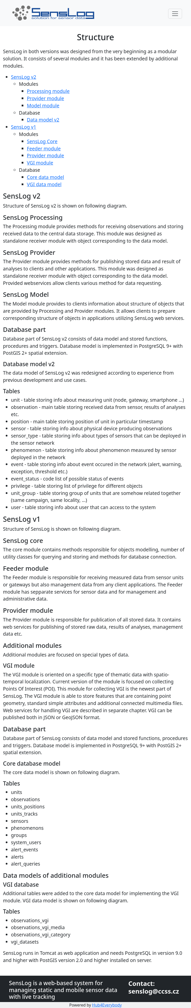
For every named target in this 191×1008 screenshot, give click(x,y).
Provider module (45, 98)
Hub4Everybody (107, 1005)
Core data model (45, 177)
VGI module (40, 162)
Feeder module (44, 148)
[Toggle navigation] (175, 14)
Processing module (48, 91)
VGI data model (44, 184)
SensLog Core (42, 141)
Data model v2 (43, 119)
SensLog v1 (23, 127)
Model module (43, 105)
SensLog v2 (23, 77)
